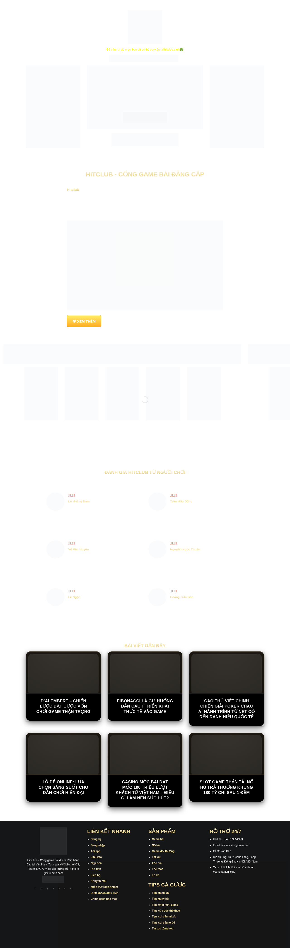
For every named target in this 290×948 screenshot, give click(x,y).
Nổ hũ (156, 845)
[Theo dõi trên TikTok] (47, 889)
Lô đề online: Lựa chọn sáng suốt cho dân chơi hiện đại (63, 787)
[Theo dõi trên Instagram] (41, 889)
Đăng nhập (98, 845)
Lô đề (156, 875)
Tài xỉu (156, 857)
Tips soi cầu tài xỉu (164, 916)
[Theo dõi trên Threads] (65, 889)
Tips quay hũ (160, 898)
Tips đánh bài (160, 892)
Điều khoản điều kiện (104, 893)
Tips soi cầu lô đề (163, 922)
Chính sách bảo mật (104, 898)
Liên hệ (96, 875)
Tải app (95, 851)
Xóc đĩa (157, 863)
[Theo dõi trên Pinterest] (71, 889)
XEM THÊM (86, 321)
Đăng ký (96, 839)
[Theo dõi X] (53, 889)
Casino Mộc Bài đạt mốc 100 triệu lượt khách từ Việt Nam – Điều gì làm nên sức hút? (145, 790)
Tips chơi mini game (165, 904)
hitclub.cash (172, 49)
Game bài (158, 839)
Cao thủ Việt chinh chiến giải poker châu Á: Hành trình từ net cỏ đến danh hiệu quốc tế (226, 709)
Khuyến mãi (98, 881)
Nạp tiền (96, 863)
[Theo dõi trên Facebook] (35, 889)
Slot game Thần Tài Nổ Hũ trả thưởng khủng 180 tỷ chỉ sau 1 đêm (226, 787)
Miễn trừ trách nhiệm (104, 887)
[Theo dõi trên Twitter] (59, 889)
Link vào (96, 857)
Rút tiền (96, 869)
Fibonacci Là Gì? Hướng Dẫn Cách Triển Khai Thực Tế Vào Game (145, 706)
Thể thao (158, 869)
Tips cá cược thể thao (166, 910)
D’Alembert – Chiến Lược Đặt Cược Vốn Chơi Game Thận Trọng (63, 706)
